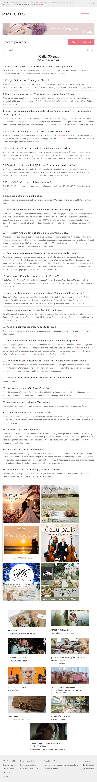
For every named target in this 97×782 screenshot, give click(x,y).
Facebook (90, 765)
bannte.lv (25, 354)
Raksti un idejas (9, 765)
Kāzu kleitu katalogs (28, 765)
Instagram (90, 769)
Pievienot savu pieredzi (81, 42)
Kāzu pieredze (8, 769)
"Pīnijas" (78, 345)
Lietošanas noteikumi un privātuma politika (60, 765)
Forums (6, 776)
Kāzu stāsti (7, 772)
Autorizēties (84, 14)
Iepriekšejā (8, 50)
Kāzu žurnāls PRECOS (29, 769)
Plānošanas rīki (9, 761)
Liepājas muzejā (67, 135)
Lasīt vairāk (39, 4)
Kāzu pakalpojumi (27, 761)
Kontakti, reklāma (50, 761)
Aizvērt (89, 4)
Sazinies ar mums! (50, 769)
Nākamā (89, 50)
